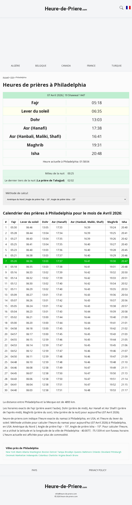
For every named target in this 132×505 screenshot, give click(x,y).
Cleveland (105, 451)
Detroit (53, 451)
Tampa (60, 451)
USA (12, 77)
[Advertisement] (66, 39)
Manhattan (20, 455)
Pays (34, 470)
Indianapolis (32, 455)
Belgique (40, 65)
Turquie (117, 65)
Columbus (43, 455)
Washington (35, 451)
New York (10, 451)
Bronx (75, 455)
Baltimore (87, 451)
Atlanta (25, 451)
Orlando (96, 451)
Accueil (6, 77)
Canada (66, 65)
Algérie (15, 65)
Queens (78, 451)
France (91, 65)
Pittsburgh (116, 451)
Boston (45, 451)
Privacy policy (97, 470)
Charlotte (53, 455)
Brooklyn (69, 451)
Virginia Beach (65, 455)
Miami (19, 451)
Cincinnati (10, 455)
